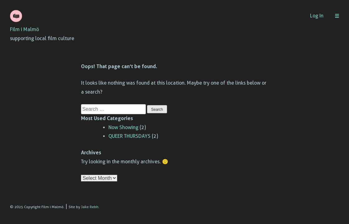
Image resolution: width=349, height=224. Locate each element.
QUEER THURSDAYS (129, 136)
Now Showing (123, 127)
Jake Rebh (89, 207)
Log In (316, 16)
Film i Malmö (24, 29)
